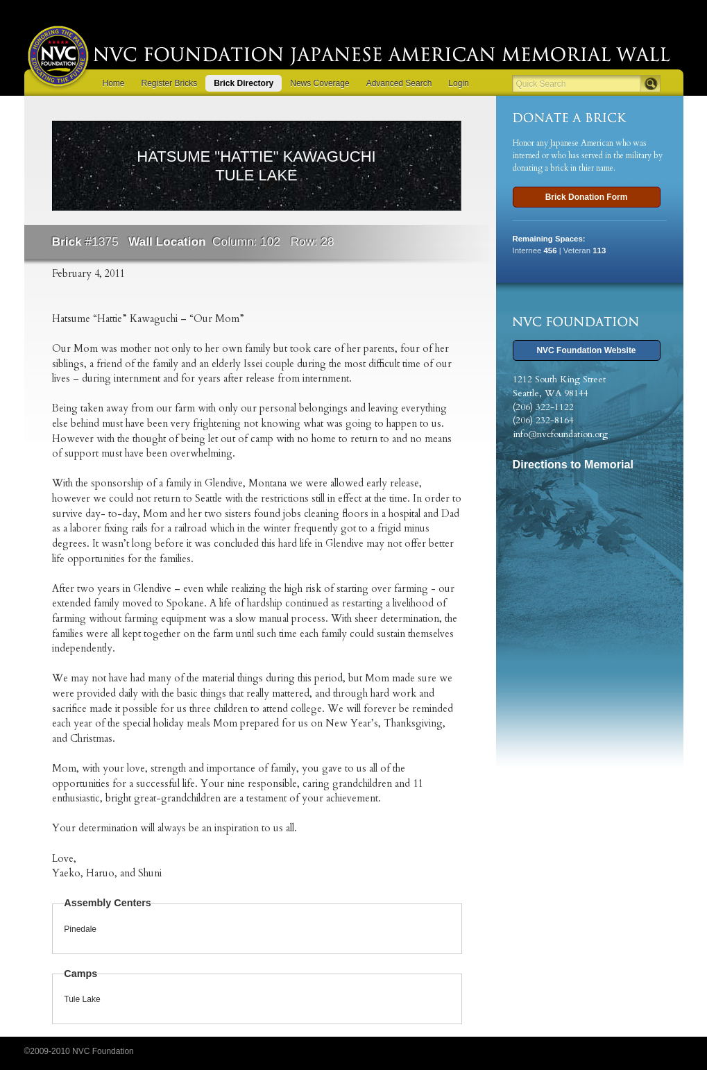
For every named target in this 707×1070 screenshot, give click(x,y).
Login (458, 83)
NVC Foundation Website (586, 350)
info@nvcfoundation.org (560, 434)
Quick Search (541, 84)
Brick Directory (243, 83)
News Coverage (319, 83)
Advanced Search (399, 83)
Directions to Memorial (573, 464)
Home (114, 83)
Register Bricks (170, 83)
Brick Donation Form (586, 197)
